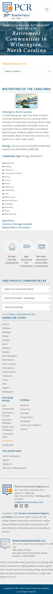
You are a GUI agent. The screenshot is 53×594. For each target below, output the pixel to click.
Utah (4, 383)
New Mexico (8, 359)
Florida (5, 336)
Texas (5, 379)
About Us (24, 405)
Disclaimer (25, 421)
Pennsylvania (8, 368)
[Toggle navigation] (47, 9)
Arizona (5, 324)
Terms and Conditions (30, 425)
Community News (7, 435)
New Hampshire (9, 356)
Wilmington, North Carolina (17, 112)
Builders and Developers (8, 428)
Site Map (24, 413)
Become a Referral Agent (14, 468)
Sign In (6, 460)
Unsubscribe (8, 445)
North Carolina (9, 364)
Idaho (4, 344)
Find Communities (8, 407)
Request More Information (16, 227)
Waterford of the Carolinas (26, 89)
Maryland (6, 348)
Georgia (5, 340)
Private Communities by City (22, 314)
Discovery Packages (6, 421)
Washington (7, 391)
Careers (23, 429)
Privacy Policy (26, 417)
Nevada (5, 352)
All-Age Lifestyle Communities (11, 252)
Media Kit (7, 464)
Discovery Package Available (17, 224)
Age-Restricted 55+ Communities (26, 253)
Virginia (5, 387)
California (6, 328)
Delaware (6, 332)
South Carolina (9, 372)
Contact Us (25, 409)
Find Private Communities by (24, 280)
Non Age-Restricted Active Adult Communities (41, 253)
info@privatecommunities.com (29, 502)
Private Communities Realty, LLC (28, 540)
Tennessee (7, 375)
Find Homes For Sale (7, 414)
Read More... (8, 220)
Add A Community (11, 456)
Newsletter (7, 440)
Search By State (14, 317)
